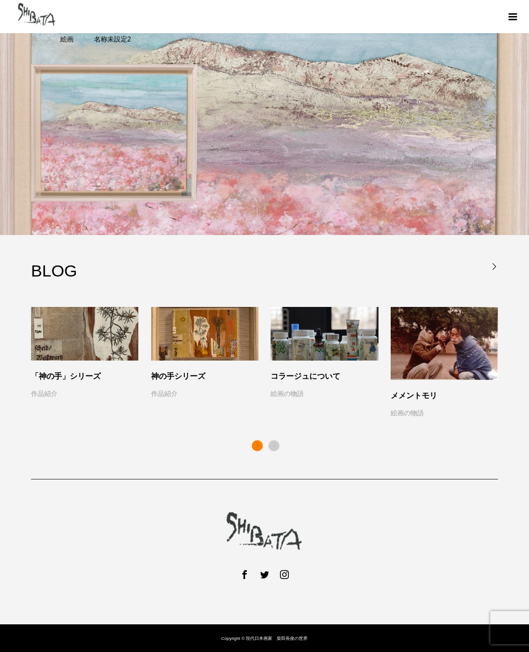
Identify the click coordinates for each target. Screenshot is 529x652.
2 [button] (273, 445)
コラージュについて (305, 376)
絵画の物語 (287, 394)
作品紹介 (44, 394)
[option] (271, 363)
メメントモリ (414, 395)
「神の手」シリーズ (66, 376)
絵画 (66, 39)
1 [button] (257, 445)
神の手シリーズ (178, 376)
